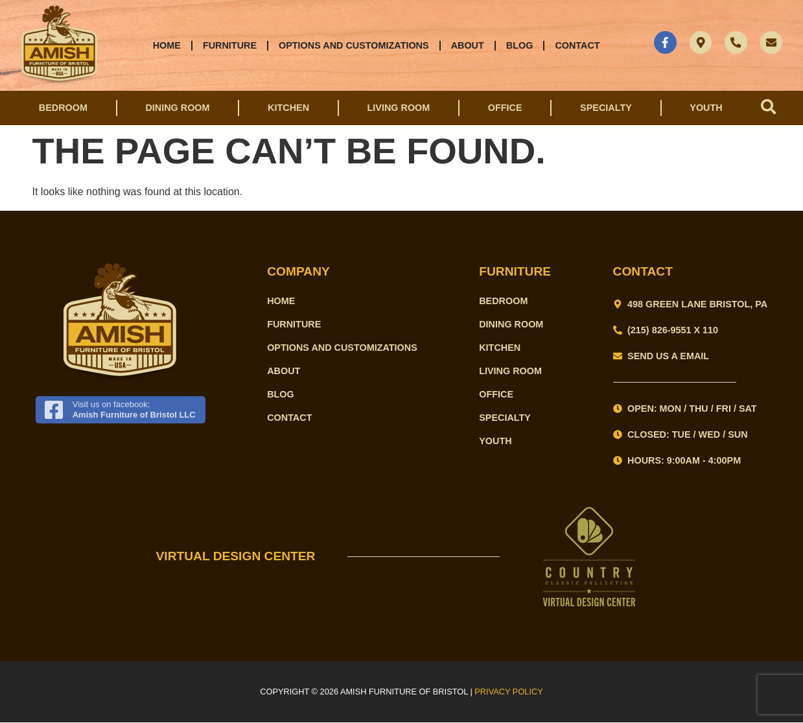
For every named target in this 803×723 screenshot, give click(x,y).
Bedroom (63, 108)
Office (504, 108)
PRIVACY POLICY (508, 692)
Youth (704, 108)
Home (166, 45)
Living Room (397, 108)
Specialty (605, 108)
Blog (519, 45)
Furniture (229, 45)
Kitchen (287, 108)
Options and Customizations (353, 45)
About (466, 45)
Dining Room (177, 108)
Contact (576, 45)
